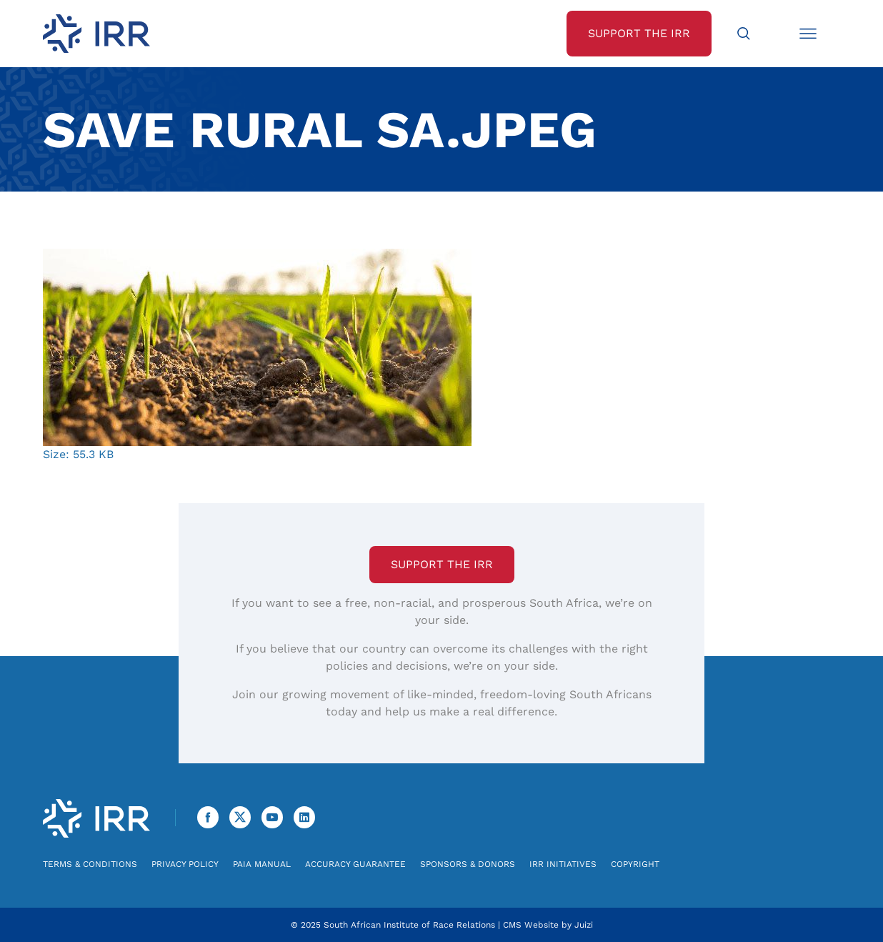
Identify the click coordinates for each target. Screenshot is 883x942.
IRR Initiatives (563, 864)
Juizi (583, 925)
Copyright (635, 864)
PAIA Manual (262, 864)
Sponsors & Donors (467, 864)
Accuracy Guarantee (355, 864)
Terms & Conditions (90, 864)
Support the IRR (442, 564)
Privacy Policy (185, 864)
